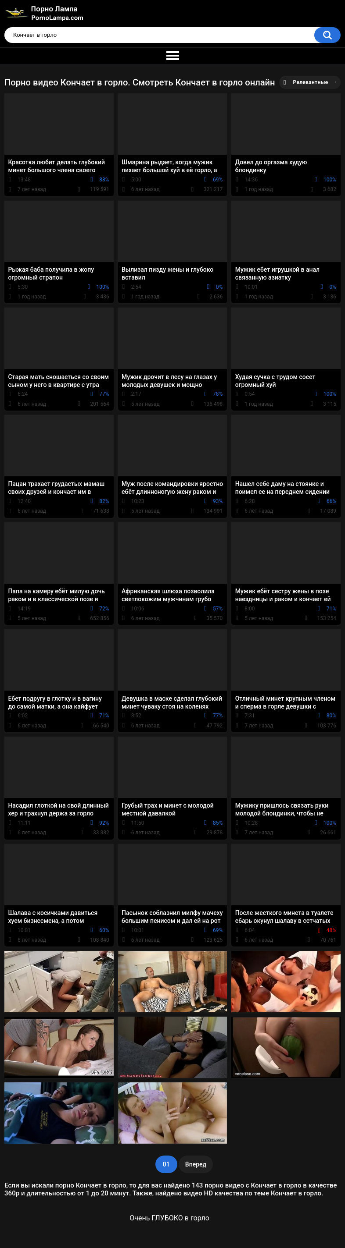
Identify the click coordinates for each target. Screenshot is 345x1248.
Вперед (195, 1164)
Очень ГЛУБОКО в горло (169, 1218)
